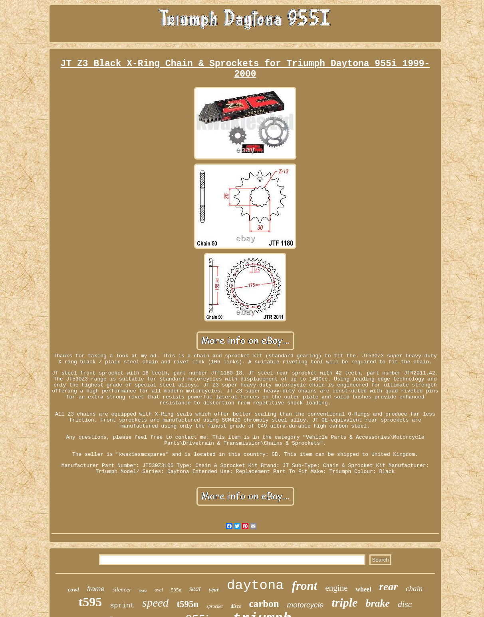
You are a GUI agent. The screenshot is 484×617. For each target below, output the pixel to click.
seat (195, 589)
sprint (122, 605)
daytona (255, 585)
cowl (73, 589)
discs (236, 606)
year (214, 590)
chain (414, 588)
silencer (122, 589)
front (304, 586)
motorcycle (305, 605)
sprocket (214, 606)
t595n (187, 604)
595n (176, 590)
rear (388, 587)
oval (159, 590)
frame (95, 589)
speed (155, 602)
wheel (363, 589)
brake (377, 603)
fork (143, 591)
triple (344, 602)
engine (336, 588)
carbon (264, 603)
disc (405, 604)
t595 (90, 602)
